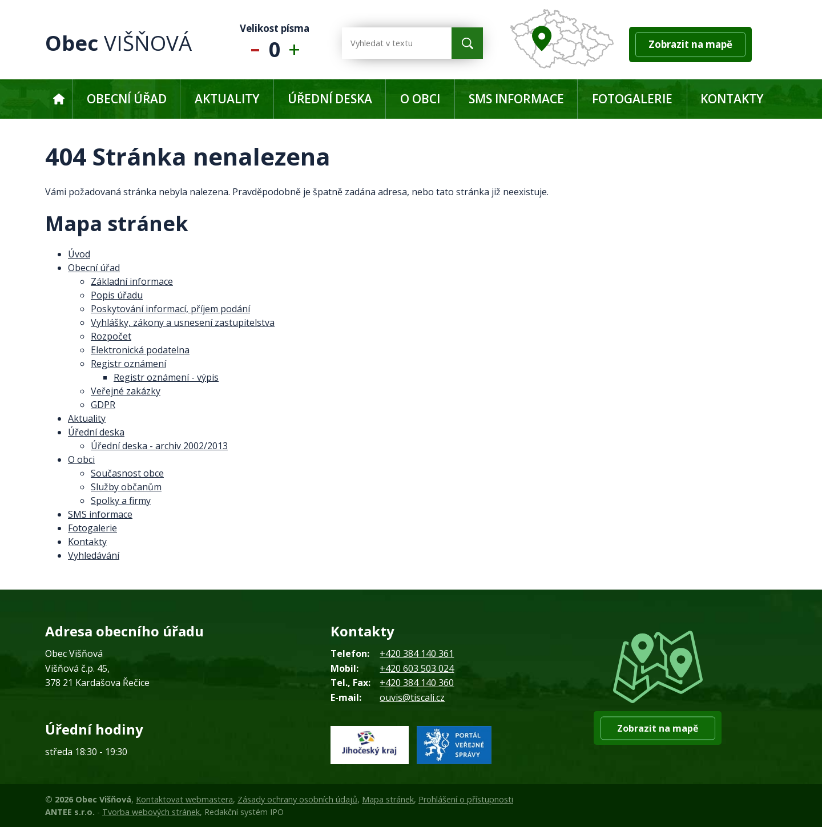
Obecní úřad (127, 99)
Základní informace (132, 281)
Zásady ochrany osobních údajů (297, 799)
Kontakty (731, 99)
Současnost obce (127, 473)
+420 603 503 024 (417, 668)
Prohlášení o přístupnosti (465, 799)
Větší (297, 43)
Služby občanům (126, 487)
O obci (420, 99)
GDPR (103, 404)
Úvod (58, 99)
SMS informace (516, 99)
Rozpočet (111, 336)
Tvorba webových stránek (151, 811)
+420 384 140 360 (417, 682)
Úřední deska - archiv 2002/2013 (159, 445)
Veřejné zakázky (125, 391)
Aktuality (227, 99)
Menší (253, 43)
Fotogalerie (632, 99)
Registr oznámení (128, 363)
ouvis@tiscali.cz (412, 697)
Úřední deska (330, 99)
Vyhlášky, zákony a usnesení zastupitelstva (183, 322)
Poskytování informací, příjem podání (170, 308)
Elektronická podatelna (140, 350)
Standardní (275, 43)
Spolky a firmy (121, 500)
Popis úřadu (117, 295)
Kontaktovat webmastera (184, 799)
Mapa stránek (388, 799)
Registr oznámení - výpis (166, 377)
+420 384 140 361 (417, 653)
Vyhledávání (93, 555)
